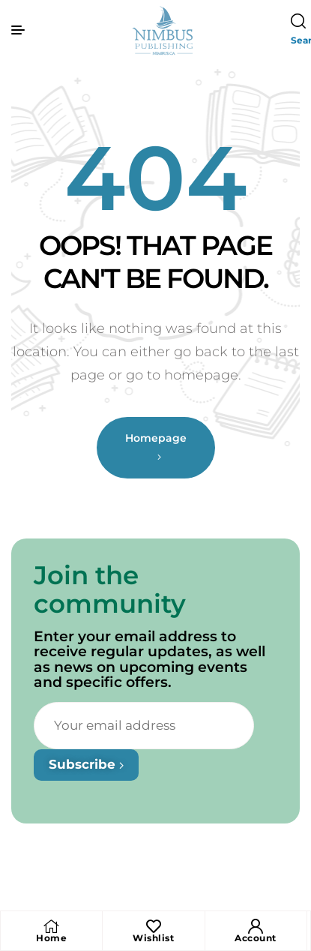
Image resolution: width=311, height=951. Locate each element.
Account (256, 938)
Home (51, 938)
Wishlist (153, 938)
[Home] (51, 926)
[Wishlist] (153, 926)
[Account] (255, 926)
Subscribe (86, 786)
